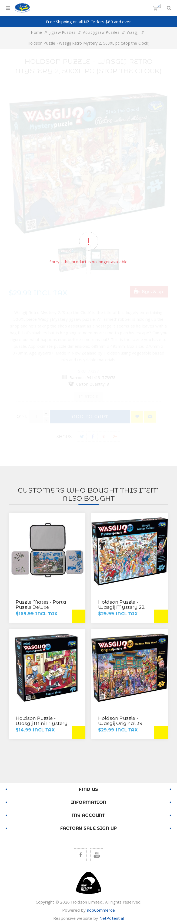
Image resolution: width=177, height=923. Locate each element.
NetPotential (111, 918)
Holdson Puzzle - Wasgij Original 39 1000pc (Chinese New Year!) (123, 725)
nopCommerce (101, 910)
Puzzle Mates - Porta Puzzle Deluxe (41, 604)
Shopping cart (159, 6)
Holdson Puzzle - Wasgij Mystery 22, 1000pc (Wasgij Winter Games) (125, 609)
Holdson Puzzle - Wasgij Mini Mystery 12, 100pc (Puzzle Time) (42, 723)
